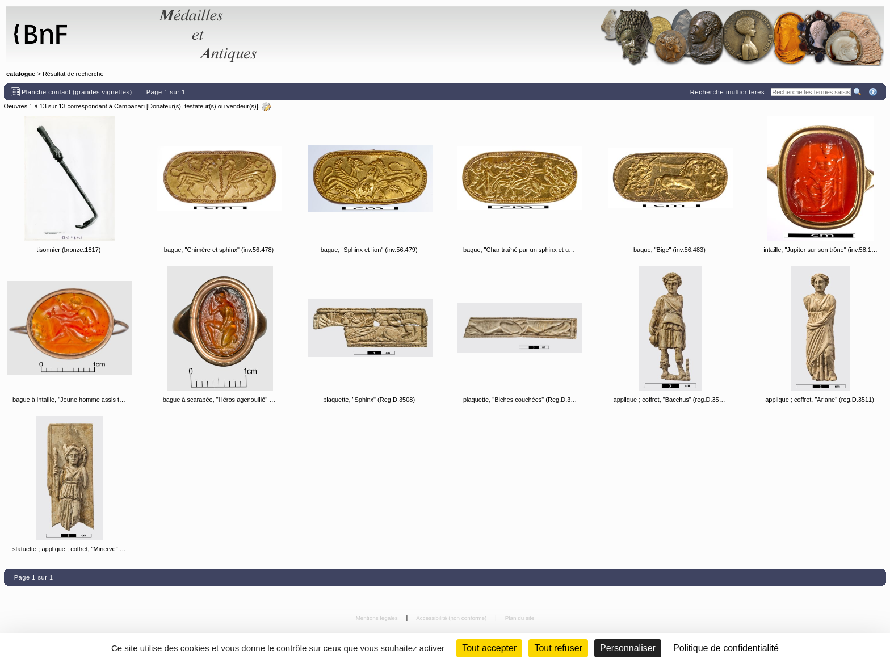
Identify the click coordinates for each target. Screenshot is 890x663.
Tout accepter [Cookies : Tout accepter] (489, 648)
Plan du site (520, 618)
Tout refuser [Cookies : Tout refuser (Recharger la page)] (558, 648)
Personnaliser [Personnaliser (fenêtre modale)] (628, 648)
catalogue (20, 73)
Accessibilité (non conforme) (452, 618)
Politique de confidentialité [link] (726, 648)
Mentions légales (378, 618)
